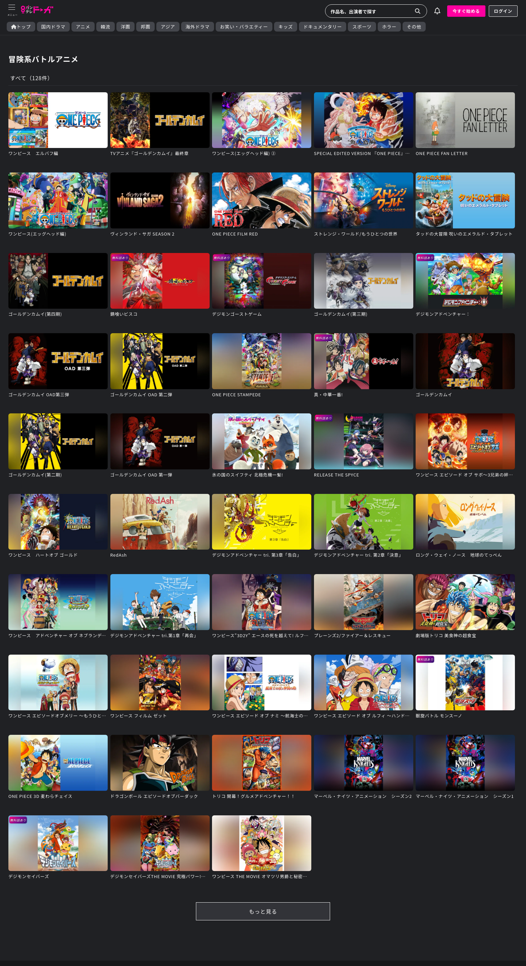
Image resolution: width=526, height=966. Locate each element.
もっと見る (263, 911)
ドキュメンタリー (322, 26)
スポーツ (361, 26)
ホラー (389, 26)
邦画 (145, 26)
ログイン (503, 11)
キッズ (285, 26)
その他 (414, 26)
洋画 (125, 26)
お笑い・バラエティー (244, 26)
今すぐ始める (466, 11)
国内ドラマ (53, 26)
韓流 (105, 26)
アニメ (83, 26)
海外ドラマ (198, 26)
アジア (168, 26)
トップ (21, 26)
